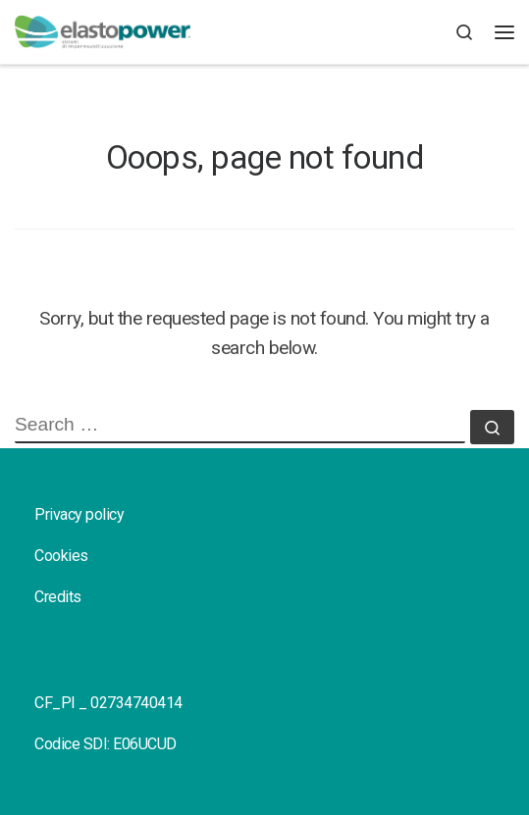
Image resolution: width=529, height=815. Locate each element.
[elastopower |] (102, 31)
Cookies (61, 555)
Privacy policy (79, 514)
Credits (57, 596)
